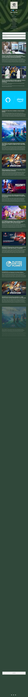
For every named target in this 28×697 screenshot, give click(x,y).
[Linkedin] (13, 11)
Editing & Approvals (14, 26)
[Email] (11, 11)
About (14, 15)
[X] (15, 11)
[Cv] (16, 11)
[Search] (14, 33)
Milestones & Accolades (14, 21)
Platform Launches (14, 22)
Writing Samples (14, 16)
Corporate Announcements (14, 18)
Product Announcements (14, 23)
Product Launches (14, 24)
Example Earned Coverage (14, 28)
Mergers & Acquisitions (14, 20)
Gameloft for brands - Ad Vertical (14, 19)
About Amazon (14, 17)
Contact (14, 29)
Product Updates (14, 25)
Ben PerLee (14, 12)
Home (14, 13)
